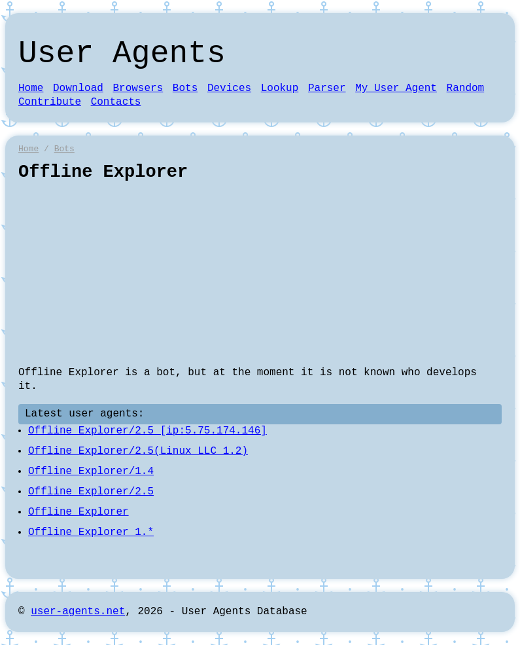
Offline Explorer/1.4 (91, 471)
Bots (185, 88)
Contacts (116, 102)
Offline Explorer (78, 512)
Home (30, 88)
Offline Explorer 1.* (91, 532)
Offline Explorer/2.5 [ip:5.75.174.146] (147, 431)
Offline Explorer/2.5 (91, 492)
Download (78, 88)
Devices (229, 88)
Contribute (49, 102)
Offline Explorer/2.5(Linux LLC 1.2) (138, 451)
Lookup (280, 88)
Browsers (138, 88)
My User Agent (396, 88)
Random (466, 88)
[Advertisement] (260, 274)
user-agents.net (78, 611)
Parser (327, 88)
